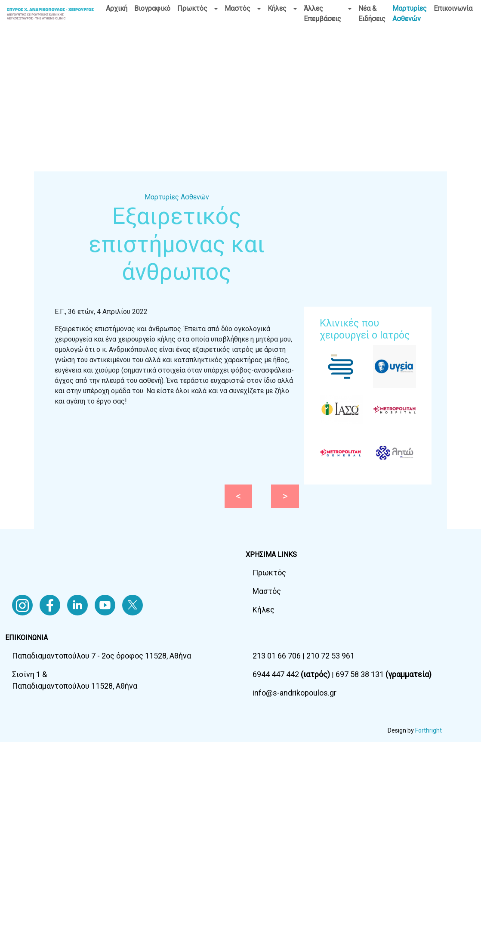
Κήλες (277, 8)
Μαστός (237, 8)
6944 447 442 (292, 674)
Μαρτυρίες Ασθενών (409, 13)
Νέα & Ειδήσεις (371, 13)
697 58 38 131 (384, 674)
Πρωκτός (192, 8)
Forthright (428, 730)
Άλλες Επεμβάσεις (322, 13)
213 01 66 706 (277, 655)
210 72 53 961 (330, 655)
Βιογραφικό (152, 8)
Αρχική (116, 8)
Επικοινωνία (453, 8)
